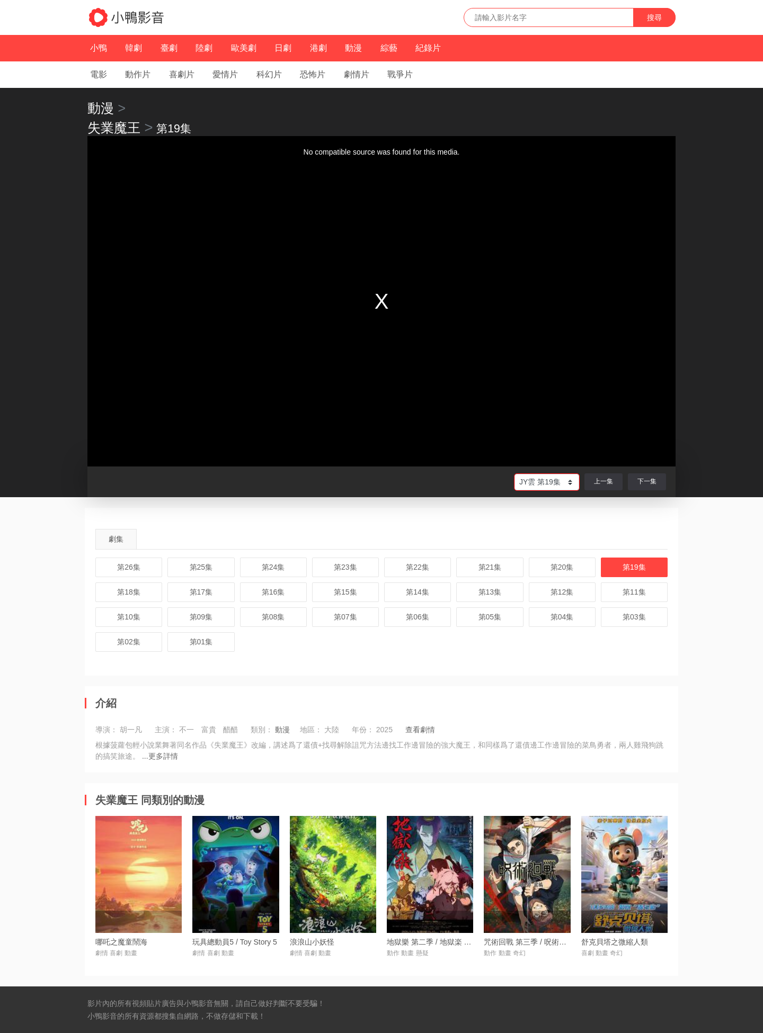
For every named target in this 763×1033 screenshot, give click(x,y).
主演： (166, 729)
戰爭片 (400, 74)
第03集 (634, 617)
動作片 (137, 74)
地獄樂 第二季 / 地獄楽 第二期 (436, 942)
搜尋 (654, 17)
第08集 (273, 617)
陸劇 (204, 47)
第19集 (634, 567)
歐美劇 (243, 47)
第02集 (128, 641)
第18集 (128, 592)
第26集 (128, 567)
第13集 (490, 592)
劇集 (116, 539)
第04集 (562, 617)
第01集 (201, 641)
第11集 (634, 592)
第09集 (201, 617)
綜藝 (388, 47)
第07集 (345, 617)
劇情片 (356, 74)
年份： (363, 729)
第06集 (417, 617)
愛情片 (225, 74)
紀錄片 (428, 47)
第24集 (273, 567)
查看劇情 (420, 729)
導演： (106, 729)
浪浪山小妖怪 (312, 942)
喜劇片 (181, 74)
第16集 (273, 592)
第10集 (128, 617)
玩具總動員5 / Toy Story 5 (234, 942)
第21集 (490, 567)
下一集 (646, 481)
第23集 (345, 567)
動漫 (353, 47)
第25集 (201, 567)
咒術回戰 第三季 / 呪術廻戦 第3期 (539, 942)
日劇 (282, 47)
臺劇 (169, 47)
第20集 (562, 567)
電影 (98, 74)
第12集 (562, 592)
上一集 (603, 481)
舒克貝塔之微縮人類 (614, 942)
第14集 (417, 592)
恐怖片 (312, 74)
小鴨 (98, 47)
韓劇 (133, 47)
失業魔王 (113, 127)
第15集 (345, 592)
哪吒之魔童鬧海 (121, 942)
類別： (262, 729)
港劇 (318, 47)
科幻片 (269, 74)
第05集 (490, 617)
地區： (311, 729)
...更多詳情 (160, 756)
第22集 (417, 567)
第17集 (201, 592)
